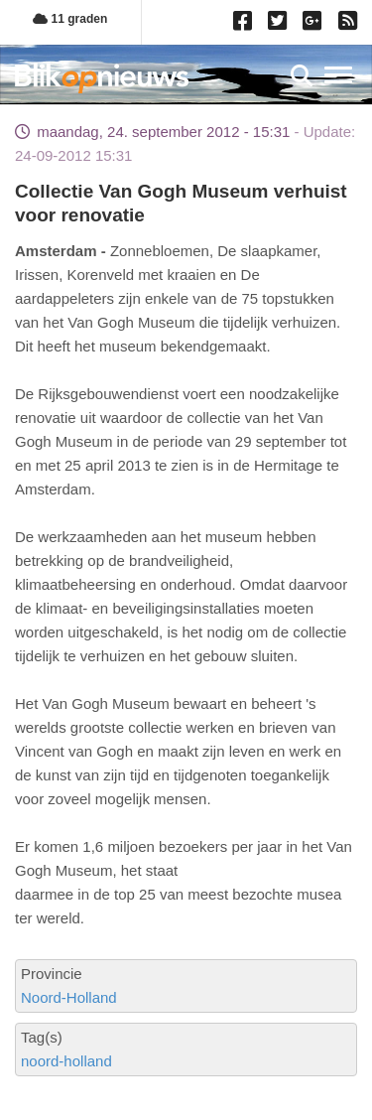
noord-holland (66, 1060)
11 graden (70, 19)
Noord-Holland (69, 997)
